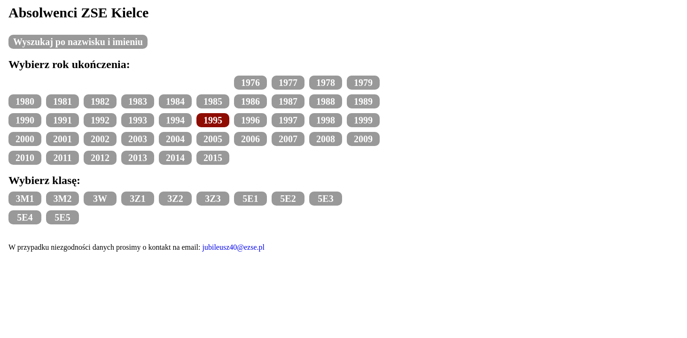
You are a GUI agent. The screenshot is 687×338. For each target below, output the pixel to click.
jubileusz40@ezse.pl (234, 247)
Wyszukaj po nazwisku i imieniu (78, 42)
